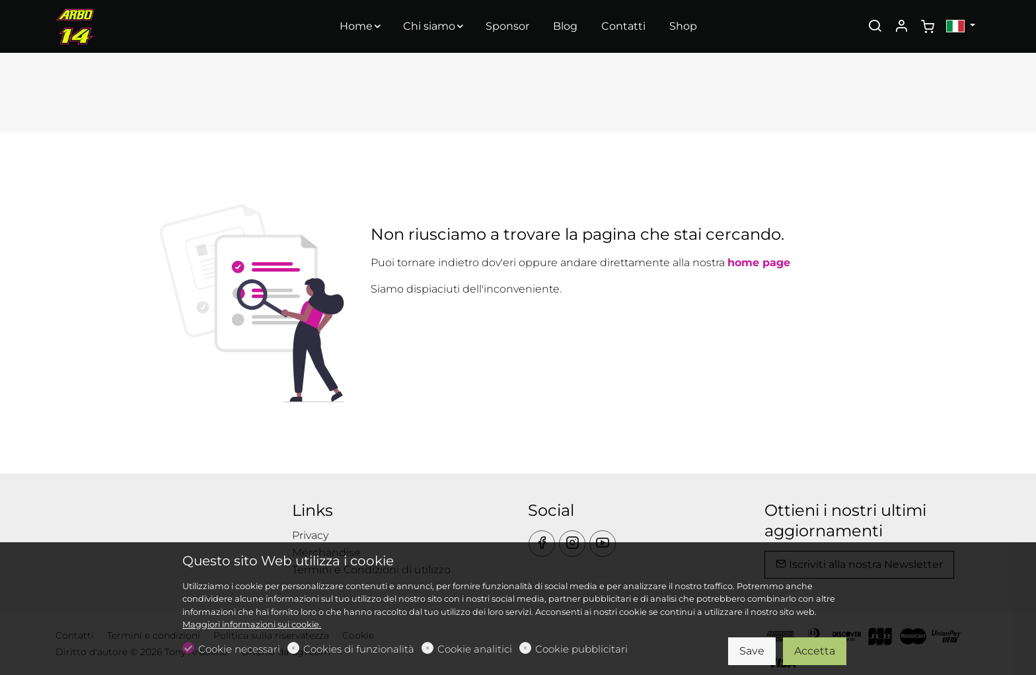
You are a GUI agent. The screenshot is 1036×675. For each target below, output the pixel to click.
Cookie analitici (474, 649)
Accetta (814, 651)
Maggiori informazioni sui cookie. (251, 624)
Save (751, 651)
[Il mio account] (901, 27)
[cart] (927, 27)
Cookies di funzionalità (358, 649)
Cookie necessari (239, 649)
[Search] (875, 27)
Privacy (310, 535)
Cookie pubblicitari (581, 649)
